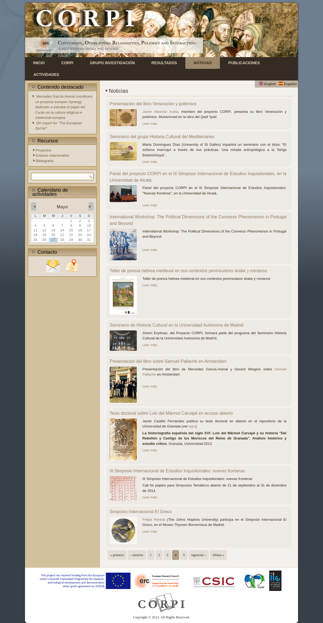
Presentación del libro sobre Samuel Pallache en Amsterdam (168, 361)
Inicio (39, 63)
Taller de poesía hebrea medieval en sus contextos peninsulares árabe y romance (188, 270)
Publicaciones (244, 63)
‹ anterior (136, 555)
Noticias (203, 63)
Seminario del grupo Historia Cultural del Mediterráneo (162, 136)
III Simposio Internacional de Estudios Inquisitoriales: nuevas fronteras (177, 471)
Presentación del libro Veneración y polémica (153, 103)
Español (288, 84)
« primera (117, 555)
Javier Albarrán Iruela (160, 112)
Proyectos (44, 150)
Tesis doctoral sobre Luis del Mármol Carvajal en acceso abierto (171, 413)
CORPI (67, 63)
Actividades (46, 74)
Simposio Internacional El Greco (141, 511)
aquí (192, 426)
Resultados (164, 63)
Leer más (149, 124)
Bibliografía (44, 161)
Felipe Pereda (153, 519)
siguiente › (198, 555)
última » (218, 555)
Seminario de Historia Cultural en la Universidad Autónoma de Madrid (176, 325)
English (267, 84)
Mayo (62, 206)
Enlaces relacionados (52, 155)
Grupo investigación (112, 63)
